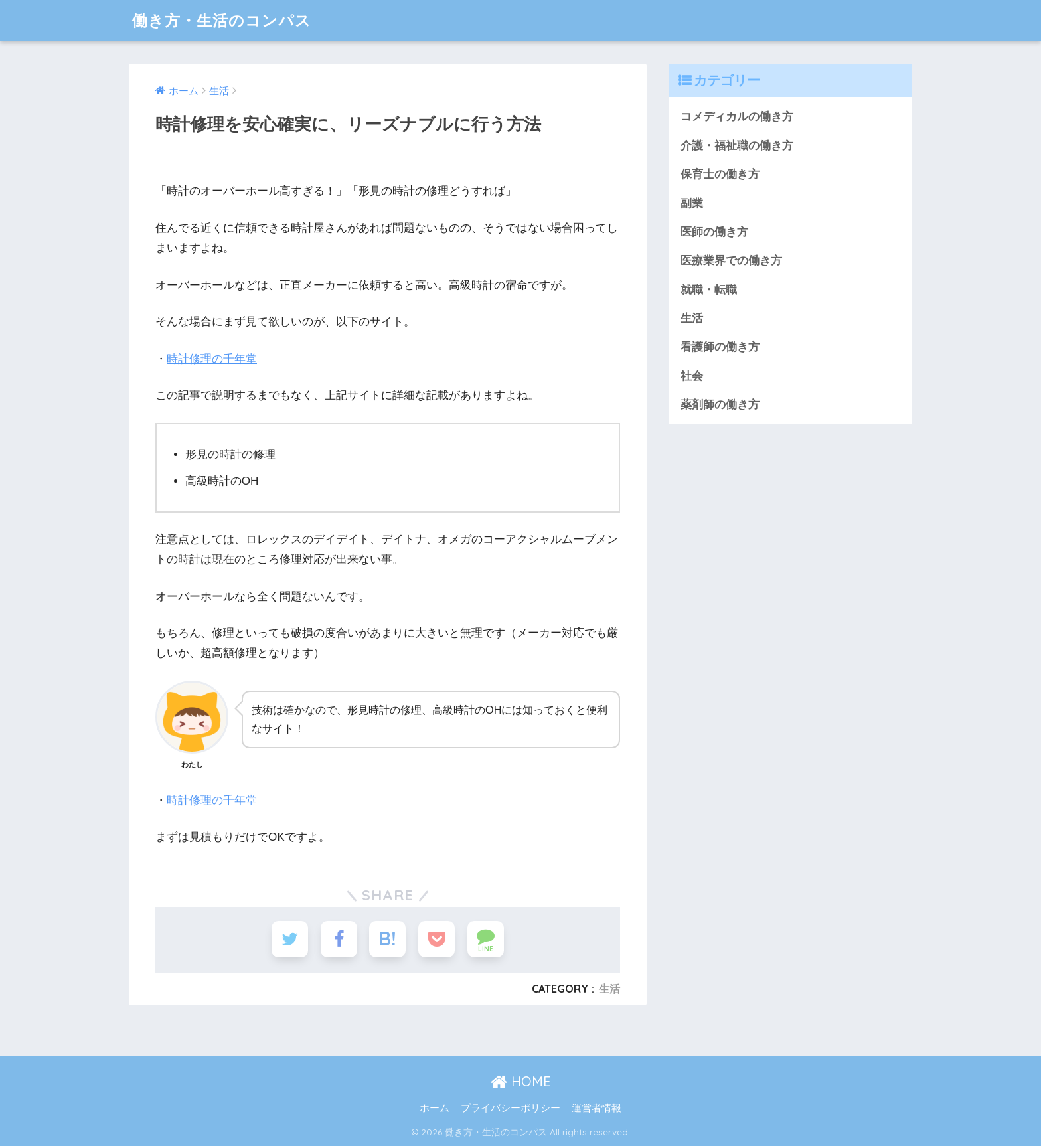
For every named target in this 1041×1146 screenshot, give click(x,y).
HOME (521, 1081)
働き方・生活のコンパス (221, 20)
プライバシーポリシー (510, 1108)
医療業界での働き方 (731, 260)
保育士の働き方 (720, 174)
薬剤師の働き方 (720, 404)
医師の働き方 (714, 232)
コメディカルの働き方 (737, 116)
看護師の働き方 (720, 347)
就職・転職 (709, 290)
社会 (692, 376)
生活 (609, 988)
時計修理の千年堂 (212, 359)
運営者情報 (596, 1108)
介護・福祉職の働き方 (737, 145)
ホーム (434, 1108)
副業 (692, 203)
